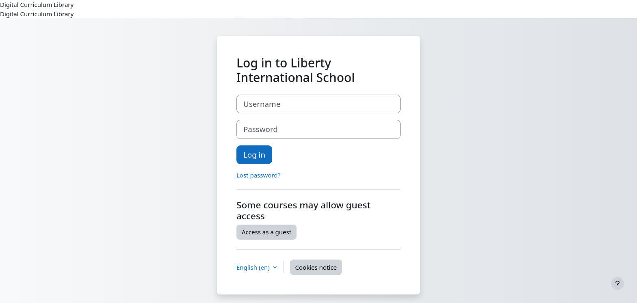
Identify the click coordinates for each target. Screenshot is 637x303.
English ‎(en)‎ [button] (253, 267)
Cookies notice (316, 267)
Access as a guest (266, 232)
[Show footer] (617, 283)
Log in (254, 154)
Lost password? (258, 175)
